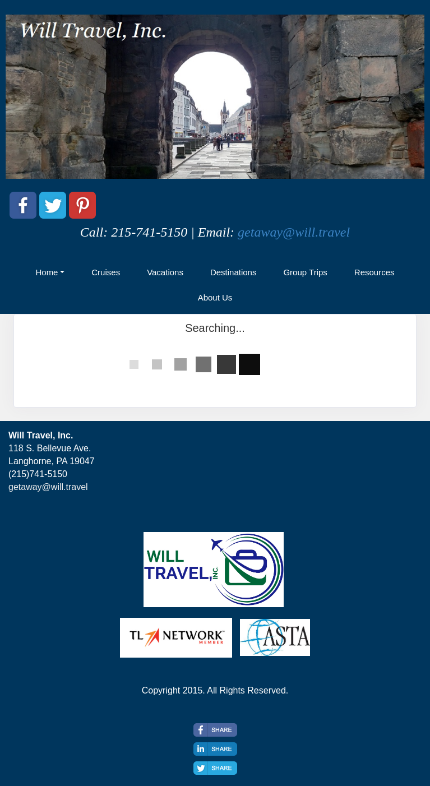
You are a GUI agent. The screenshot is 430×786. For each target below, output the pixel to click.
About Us (215, 297)
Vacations (165, 272)
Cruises (105, 272)
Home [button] (46, 272)
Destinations (233, 272)
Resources (374, 272)
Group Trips (305, 272)
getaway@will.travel (294, 232)
